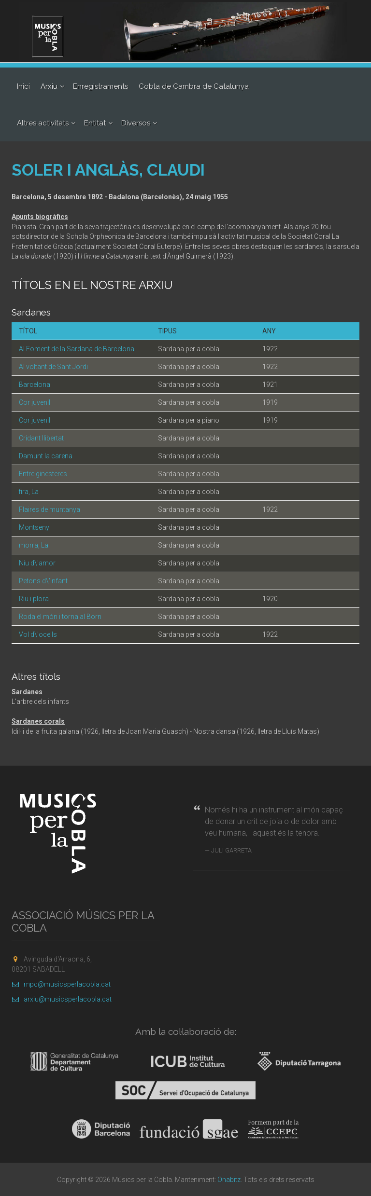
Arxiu (49, 86)
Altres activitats (43, 123)
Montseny (34, 527)
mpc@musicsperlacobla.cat (61, 984)
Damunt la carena (45, 456)
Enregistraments (100, 86)
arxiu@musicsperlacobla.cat (62, 999)
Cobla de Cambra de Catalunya (194, 86)
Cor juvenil (34, 402)
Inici (23, 86)
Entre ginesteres (43, 474)
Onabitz (229, 1179)
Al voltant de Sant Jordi (53, 367)
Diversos (135, 123)
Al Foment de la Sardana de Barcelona (76, 349)
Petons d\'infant (43, 581)
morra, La (33, 545)
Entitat (95, 123)
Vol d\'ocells (38, 634)
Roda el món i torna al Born (60, 616)
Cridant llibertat (41, 438)
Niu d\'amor (37, 563)
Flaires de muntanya (49, 509)
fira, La (29, 491)
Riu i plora (34, 599)
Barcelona (34, 384)
